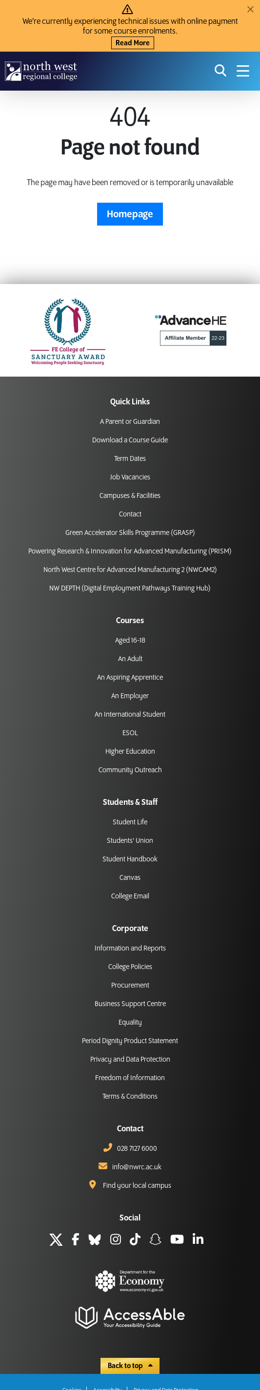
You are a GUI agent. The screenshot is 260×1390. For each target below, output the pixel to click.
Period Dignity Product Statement (130, 1041)
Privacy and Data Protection (130, 1060)
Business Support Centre (130, 1004)
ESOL (130, 733)
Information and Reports (130, 948)
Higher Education (130, 752)
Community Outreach (130, 770)
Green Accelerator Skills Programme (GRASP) (130, 533)
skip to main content (7, 7)
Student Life (130, 822)
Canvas (130, 878)
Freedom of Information (130, 1078)
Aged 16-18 (130, 641)
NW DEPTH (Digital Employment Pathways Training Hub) (130, 588)
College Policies (130, 967)
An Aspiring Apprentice (130, 678)
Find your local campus (137, 1186)
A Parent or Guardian (130, 422)
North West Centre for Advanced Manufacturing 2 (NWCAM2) (130, 570)
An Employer (130, 696)
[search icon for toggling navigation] (221, 71)
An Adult (130, 659)
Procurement (130, 986)
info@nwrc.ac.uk (136, 1167)
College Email (130, 896)
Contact (130, 514)
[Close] (250, 9)
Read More (133, 43)
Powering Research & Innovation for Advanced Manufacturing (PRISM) (130, 551)
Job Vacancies (130, 477)
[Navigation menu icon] (243, 71)
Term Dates (130, 459)
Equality (130, 1023)
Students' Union (130, 841)
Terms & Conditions (130, 1097)
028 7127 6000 (137, 1149)
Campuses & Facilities (130, 496)
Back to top (130, 1366)
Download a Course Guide (130, 440)
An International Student (130, 715)
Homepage (130, 214)
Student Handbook (130, 859)
